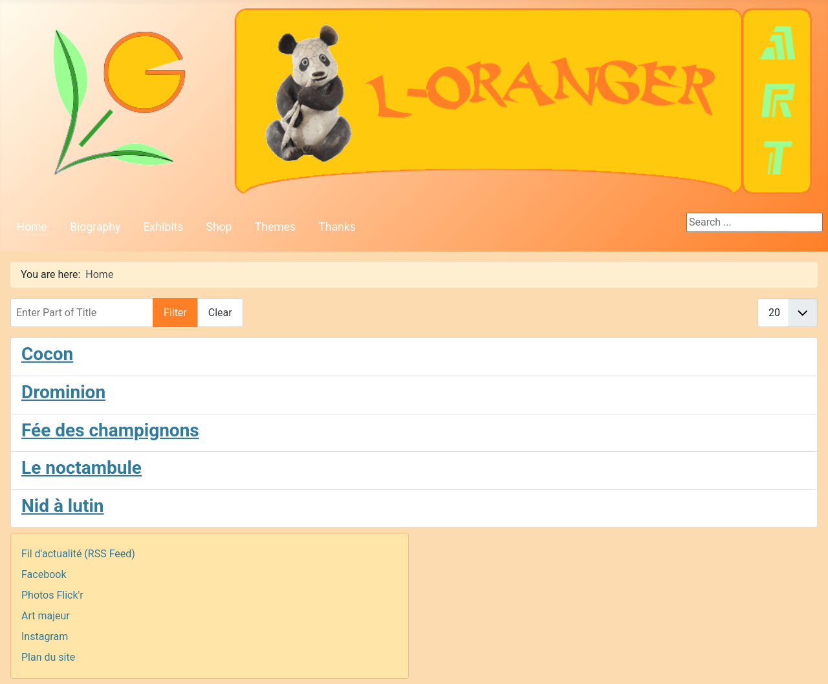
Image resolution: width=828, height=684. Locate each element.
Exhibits (164, 226)
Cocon (47, 354)
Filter (175, 312)
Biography (95, 226)
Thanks (336, 226)
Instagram (44, 636)
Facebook (43, 574)
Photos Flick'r (52, 595)
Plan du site (48, 657)
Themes (275, 226)
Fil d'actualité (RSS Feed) (78, 554)
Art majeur (45, 616)
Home (32, 226)
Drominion (63, 392)
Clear (220, 312)
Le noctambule (81, 467)
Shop (219, 226)
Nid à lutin (62, 506)
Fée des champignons (110, 430)
